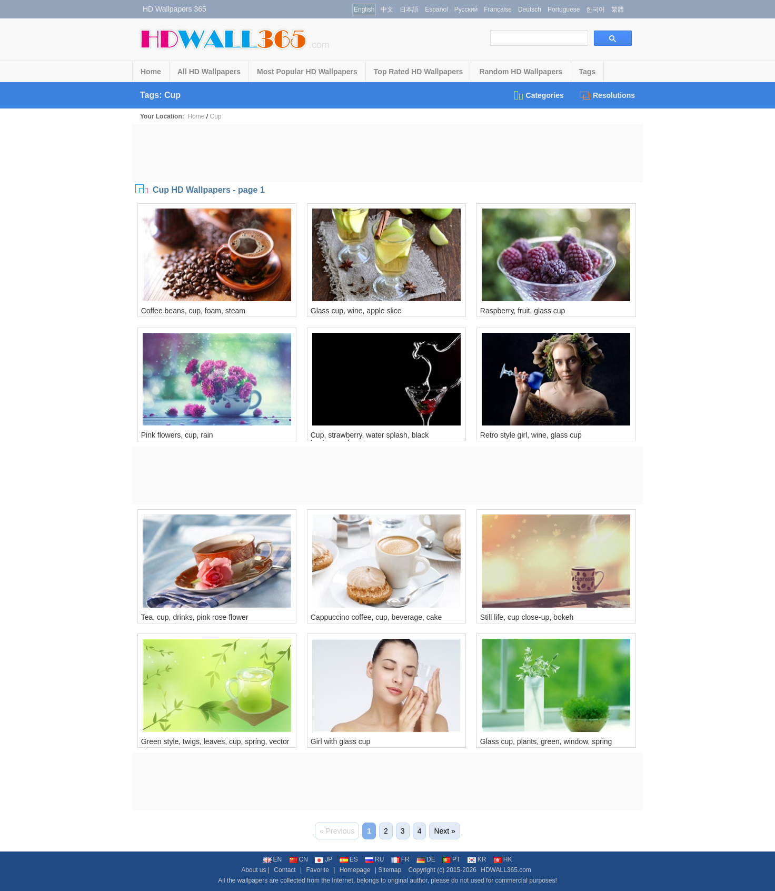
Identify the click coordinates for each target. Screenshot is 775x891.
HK (502, 859)
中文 (387, 9)
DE (425, 859)
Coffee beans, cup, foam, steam (193, 310)
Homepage (355, 870)
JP (323, 859)
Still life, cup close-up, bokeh (526, 617)
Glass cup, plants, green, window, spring (546, 741)
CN (298, 859)
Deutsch (529, 9)
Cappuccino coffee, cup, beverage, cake (376, 617)
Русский (466, 9)
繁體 (617, 9)
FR (400, 859)
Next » (444, 831)
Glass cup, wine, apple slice (356, 310)
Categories (538, 95)
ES (349, 859)
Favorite (317, 870)
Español (436, 9)
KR (477, 859)
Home (151, 71)
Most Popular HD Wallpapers (307, 71)
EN (272, 859)
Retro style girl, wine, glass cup (531, 435)
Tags (587, 71)
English (364, 9)
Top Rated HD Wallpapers (418, 71)
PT (451, 859)
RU (374, 859)
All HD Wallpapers (209, 71)
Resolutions (607, 95)
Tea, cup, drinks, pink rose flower (195, 617)
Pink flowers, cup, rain (177, 435)
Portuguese (564, 9)
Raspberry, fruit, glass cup (522, 310)
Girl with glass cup (341, 741)
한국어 (595, 9)
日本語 (409, 9)
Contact (284, 870)
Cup (215, 116)
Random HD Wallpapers (520, 71)
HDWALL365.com (506, 870)
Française (498, 9)
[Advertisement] (387, 153)
